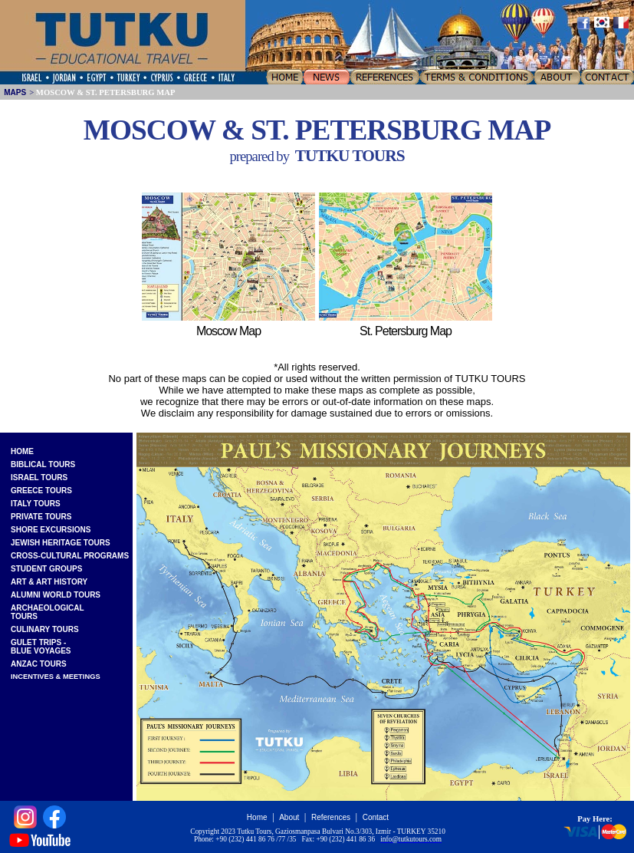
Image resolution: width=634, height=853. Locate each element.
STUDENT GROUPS (46, 569)
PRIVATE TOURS (41, 516)
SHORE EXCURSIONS (50, 529)
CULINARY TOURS (45, 629)
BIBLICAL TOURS (43, 464)
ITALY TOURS (36, 503)
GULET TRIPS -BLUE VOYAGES (41, 646)
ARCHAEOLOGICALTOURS (47, 612)
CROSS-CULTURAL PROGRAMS (70, 556)
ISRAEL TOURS (39, 477)
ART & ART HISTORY (49, 582)
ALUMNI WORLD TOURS (55, 595)
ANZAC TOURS (39, 664)
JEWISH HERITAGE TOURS (60, 542)
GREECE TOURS (41, 490)
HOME (22, 451)
